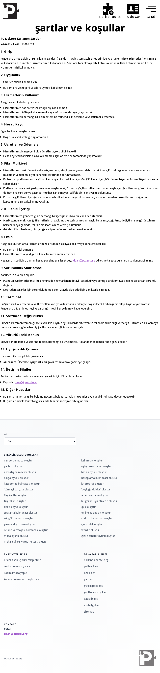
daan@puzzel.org (84, 260)
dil (6, 434)
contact (10, 624)
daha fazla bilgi (95, 554)
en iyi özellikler (15, 554)
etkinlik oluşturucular (21, 454)
